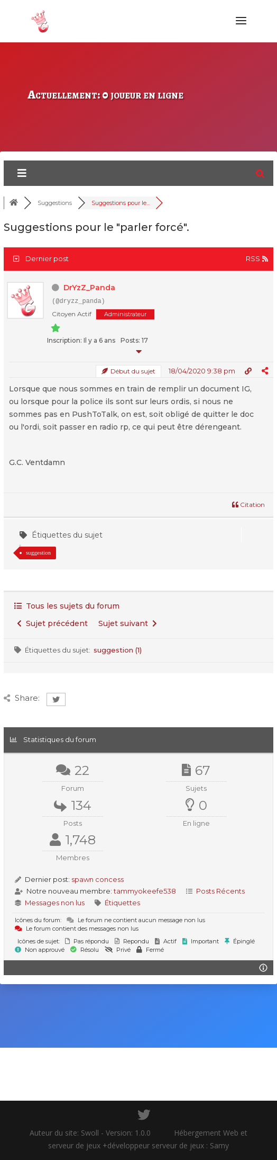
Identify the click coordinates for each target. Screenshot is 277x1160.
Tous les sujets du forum (66, 606)
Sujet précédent (52, 623)
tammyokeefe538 (145, 891)
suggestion (38, 552)
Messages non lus (55, 902)
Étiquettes (122, 902)
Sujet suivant (127, 623)
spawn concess (97, 879)
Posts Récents (220, 891)
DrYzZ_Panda (89, 287)
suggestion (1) (118, 650)
